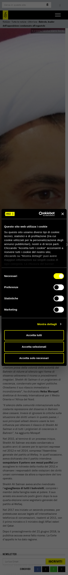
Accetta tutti (34, 335)
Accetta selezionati (34, 346)
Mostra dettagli (47, 324)
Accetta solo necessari (34, 358)
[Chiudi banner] (62, 214)
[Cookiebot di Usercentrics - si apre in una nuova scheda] (40, 214)
